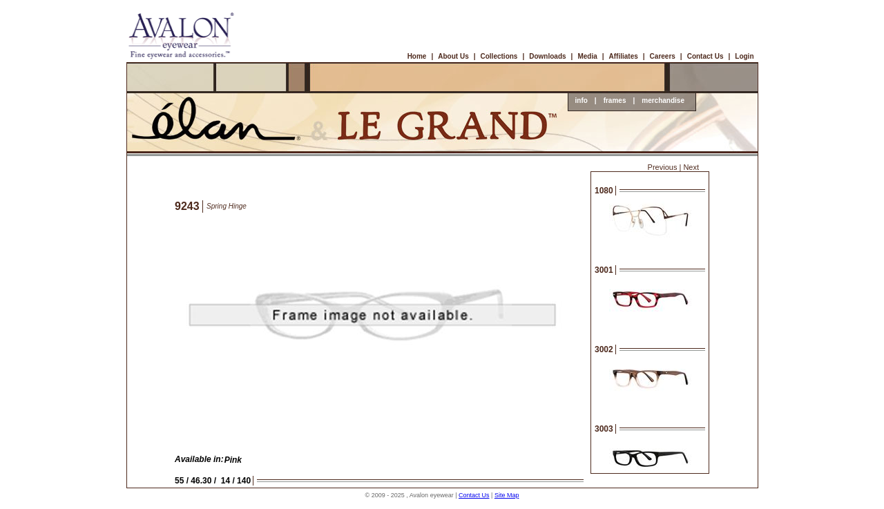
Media (587, 56)
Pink (233, 460)
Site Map (506, 495)
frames (615, 100)
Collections (499, 56)
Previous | (665, 167)
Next (691, 167)
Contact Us (705, 56)
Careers (662, 56)
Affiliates (623, 56)
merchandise (663, 100)
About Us (453, 56)
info (581, 100)
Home (417, 56)
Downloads (547, 56)
